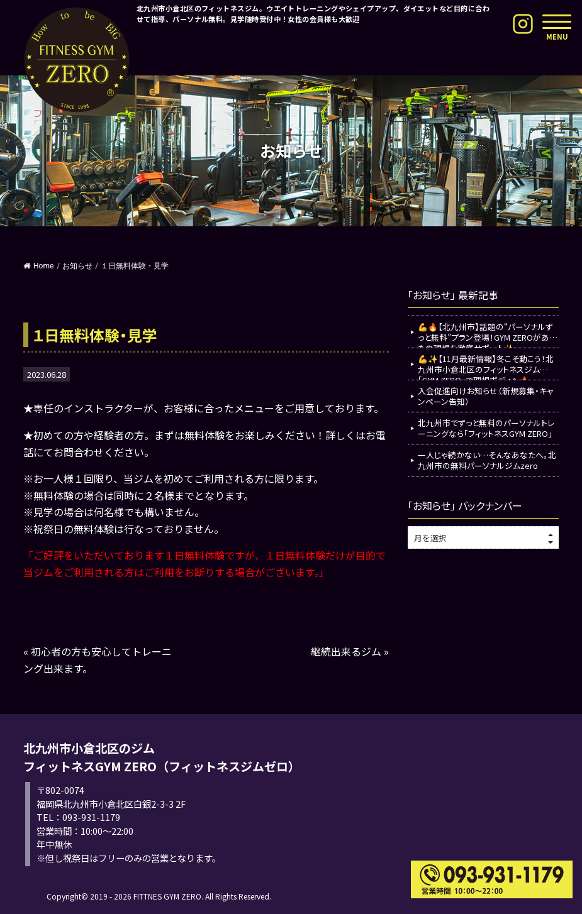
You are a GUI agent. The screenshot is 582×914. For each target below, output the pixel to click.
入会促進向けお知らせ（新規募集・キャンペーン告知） (486, 396)
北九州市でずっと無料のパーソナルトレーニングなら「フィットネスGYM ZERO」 (486, 428)
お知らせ (77, 266)
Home (38, 266)
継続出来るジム (346, 651)
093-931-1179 (91, 816)
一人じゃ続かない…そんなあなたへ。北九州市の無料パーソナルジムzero (487, 460)
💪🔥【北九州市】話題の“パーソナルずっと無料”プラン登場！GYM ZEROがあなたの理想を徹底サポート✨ (487, 334)
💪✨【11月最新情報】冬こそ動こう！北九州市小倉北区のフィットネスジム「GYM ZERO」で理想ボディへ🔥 (486, 366)
